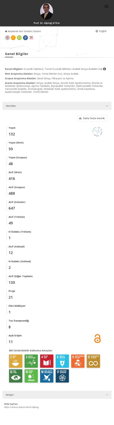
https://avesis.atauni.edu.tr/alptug (21, 407)
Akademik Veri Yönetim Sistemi (23, 31)
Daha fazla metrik (91, 118)
